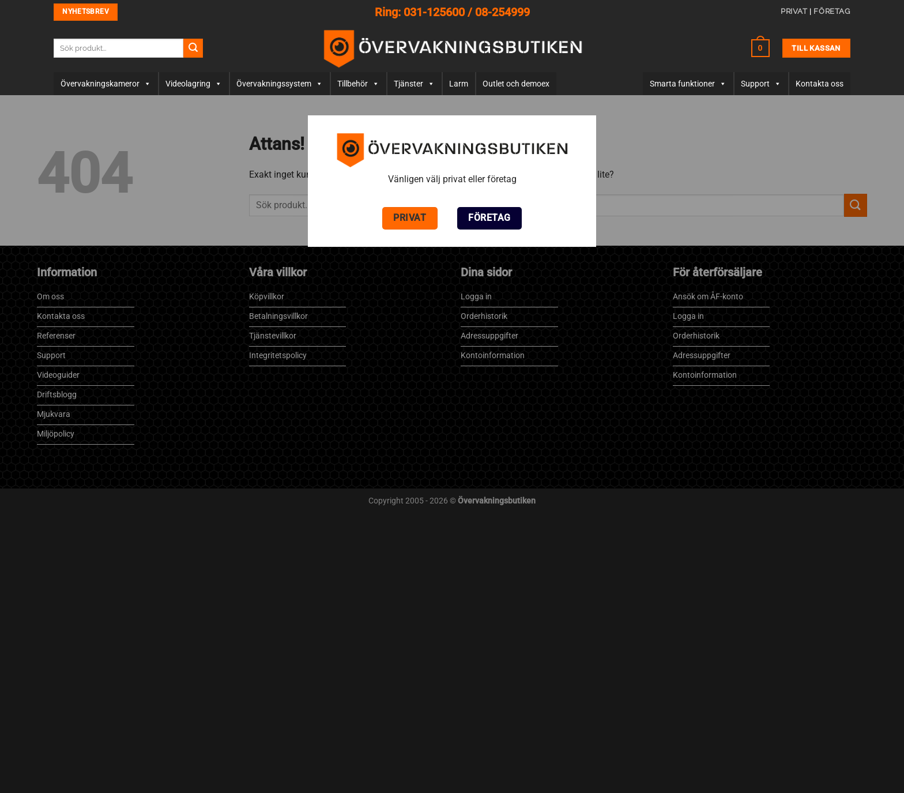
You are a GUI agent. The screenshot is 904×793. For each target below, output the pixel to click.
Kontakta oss (819, 83)
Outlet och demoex (516, 83)
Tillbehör (358, 83)
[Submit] (193, 48)
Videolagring (193, 83)
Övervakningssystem (279, 83)
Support (761, 83)
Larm (458, 83)
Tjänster (414, 83)
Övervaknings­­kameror (106, 83)
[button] (760, 48)
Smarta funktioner (688, 83)
